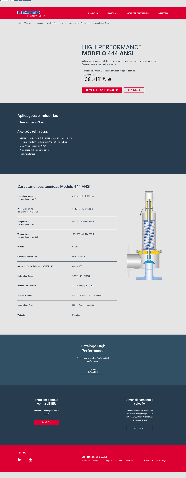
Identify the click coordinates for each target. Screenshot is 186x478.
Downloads (107, 4)
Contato (94, 4)
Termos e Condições (91, 467)
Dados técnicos (109, 64)
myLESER (160, 3)
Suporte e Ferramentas (138, 13)
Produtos (93, 13)
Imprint (109, 467)
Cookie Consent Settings (155, 467)
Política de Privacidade (128, 467)
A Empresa (163, 13)
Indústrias (112, 13)
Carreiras (121, 4)
